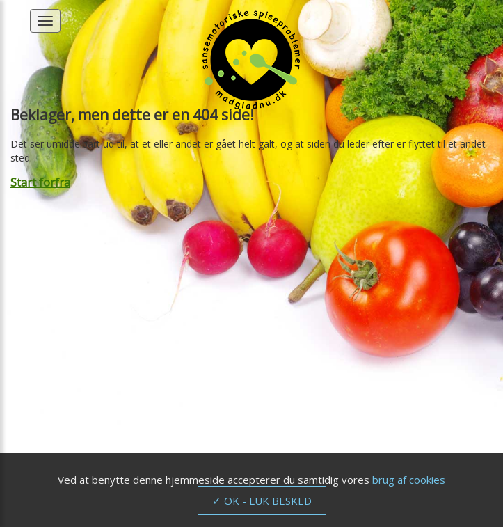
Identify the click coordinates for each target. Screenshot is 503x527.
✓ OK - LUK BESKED (262, 501)
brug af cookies (408, 480)
